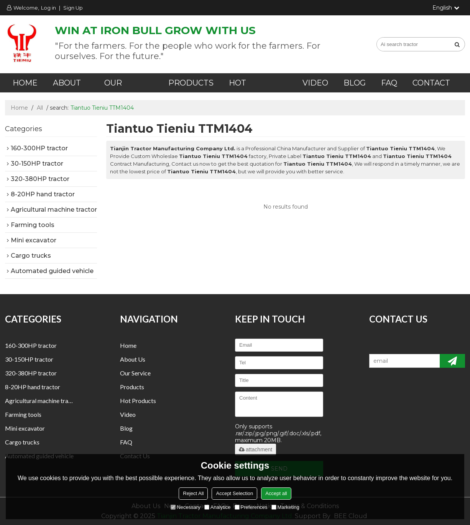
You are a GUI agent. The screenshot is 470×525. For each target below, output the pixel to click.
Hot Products (138, 400)
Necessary (185, 507)
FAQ (389, 82)
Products (191, 82)
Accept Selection (234, 493)
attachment (255, 449)
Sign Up (73, 8)
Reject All (193, 493)
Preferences (251, 507)
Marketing (285, 507)
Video (315, 82)
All (40, 107)
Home (25, 82)
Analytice (217, 507)
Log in (48, 8)
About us (132, 359)
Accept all (276, 493)
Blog (354, 82)
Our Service (135, 373)
